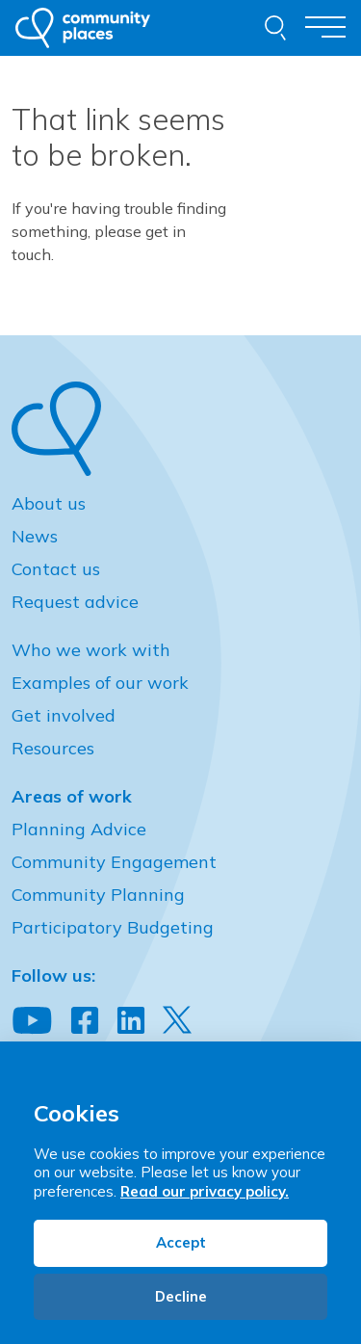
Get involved (64, 715)
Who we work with (91, 650)
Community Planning (98, 894)
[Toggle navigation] (325, 27)
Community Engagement (114, 862)
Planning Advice (79, 829)
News (35, 536)
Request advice (75, 602)
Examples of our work (100, 683)
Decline (181, 1296)
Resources (53, 748)
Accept (181, 1242)
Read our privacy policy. (204, 1191)
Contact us (56, 569)
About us (49, 503)
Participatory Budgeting (113, 927)
